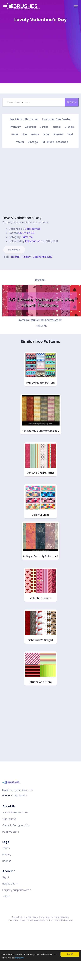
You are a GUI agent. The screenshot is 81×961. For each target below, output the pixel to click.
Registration (9, 883)
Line (24, 134)
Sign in (6, 877)
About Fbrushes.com (15, 812)
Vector (20, 142)
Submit (6, 896)
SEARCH (72, 102)
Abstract (30, 127)
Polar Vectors (10, 831)
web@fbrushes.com (21, 790)
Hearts (15, 257)
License (6, 861)
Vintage (33, 142)
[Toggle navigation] (76, 6)
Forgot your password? (16, 890)
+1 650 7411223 (19, 795)
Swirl (70, 134)
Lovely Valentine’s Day (22, 217)
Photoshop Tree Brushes (57, 119)
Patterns (27, 237)
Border (44, 127)
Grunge (69, 127)
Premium (15, 127)
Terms (6, 848)
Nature (34, 134)
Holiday (26, 257)
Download (14, 249)
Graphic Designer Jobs (16, 825)
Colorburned (32, 229)
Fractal (56, 127)
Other (46, 134)
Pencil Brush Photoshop (23, 119)
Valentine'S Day (42, 257)
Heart (14, 134)
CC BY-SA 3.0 (26, 233)
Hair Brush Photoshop (55, 142)
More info (19, 957)
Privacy (6, 854)
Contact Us (9, 819)
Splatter (58, 134)
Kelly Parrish (32, 241)
